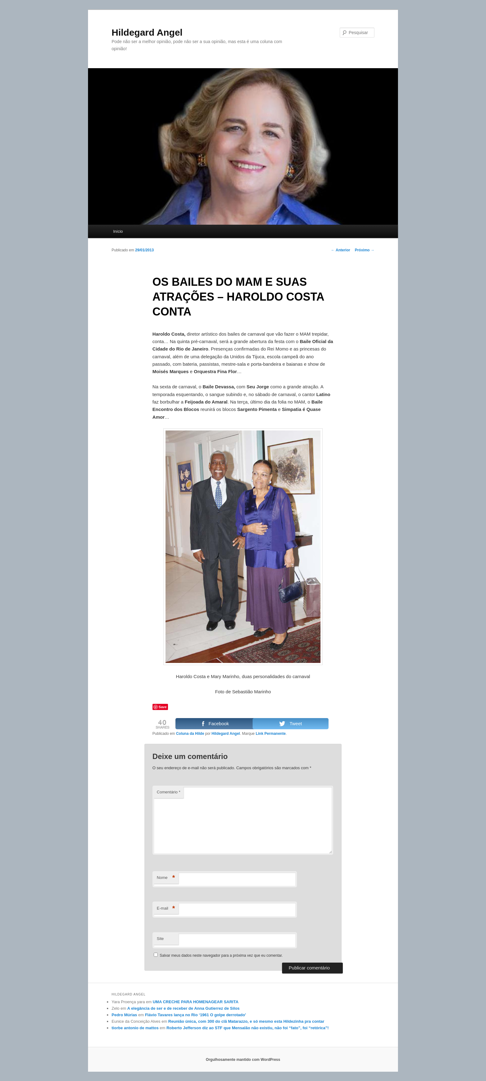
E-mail (166, 908)
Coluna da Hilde (190, 733)
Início (118, 231)
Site (160, 938)
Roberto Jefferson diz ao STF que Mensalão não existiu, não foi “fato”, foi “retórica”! (247, 1028)
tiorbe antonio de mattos (135, 1028)
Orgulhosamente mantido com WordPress (243, 1059)
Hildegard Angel (147, 32)
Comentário (168, 792)
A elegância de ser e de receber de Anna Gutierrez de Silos (183, 1008)
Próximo (364, 250)
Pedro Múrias (124, 1015)
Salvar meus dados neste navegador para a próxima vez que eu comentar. (221, 955)
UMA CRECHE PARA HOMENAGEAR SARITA (196, 1001)
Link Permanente (271, 733)
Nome (166, 877)
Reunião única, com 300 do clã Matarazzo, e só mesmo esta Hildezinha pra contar (246, 1021)
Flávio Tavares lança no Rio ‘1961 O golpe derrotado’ (195, 1015)
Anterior (340, 250)
